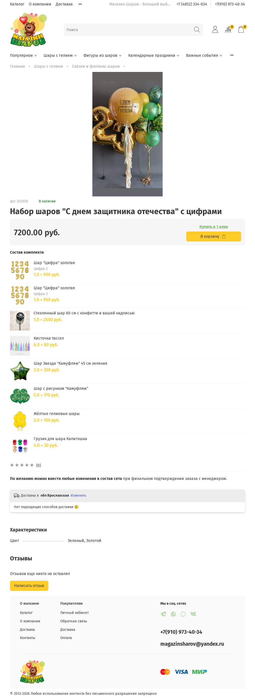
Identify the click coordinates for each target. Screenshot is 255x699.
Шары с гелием (60, 55)
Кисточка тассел (49, 338)
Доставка (64, 4)
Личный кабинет (74, 613)
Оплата (66, 638)
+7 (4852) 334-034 (192, 4)
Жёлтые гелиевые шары (57, 413)
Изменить (78, 495)
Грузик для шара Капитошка (60, 438)
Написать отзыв (29, 585)
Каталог (17, 4)
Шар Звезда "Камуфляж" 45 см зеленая (70, 363)
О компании (40, 4)
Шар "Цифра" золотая (54, 262)
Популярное (24, 55)
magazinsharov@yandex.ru (192, 644)
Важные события (204, 55)
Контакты (27, 638)
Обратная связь (73, 621)
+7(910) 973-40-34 (230, 4)
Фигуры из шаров (102, 55)
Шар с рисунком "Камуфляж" (61, 388)
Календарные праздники (154, 55)
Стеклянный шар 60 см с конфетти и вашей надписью (84, 313)
